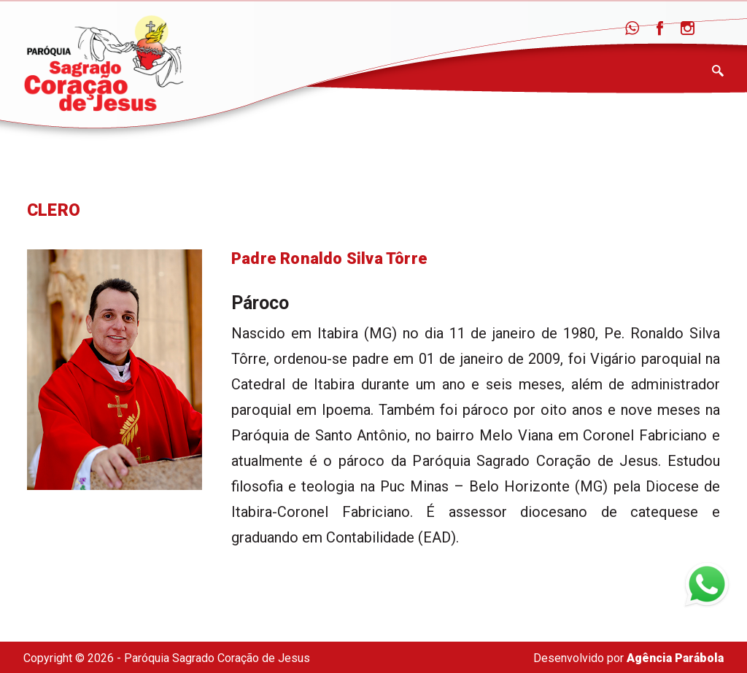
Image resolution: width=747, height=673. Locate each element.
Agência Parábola (675, 658)
